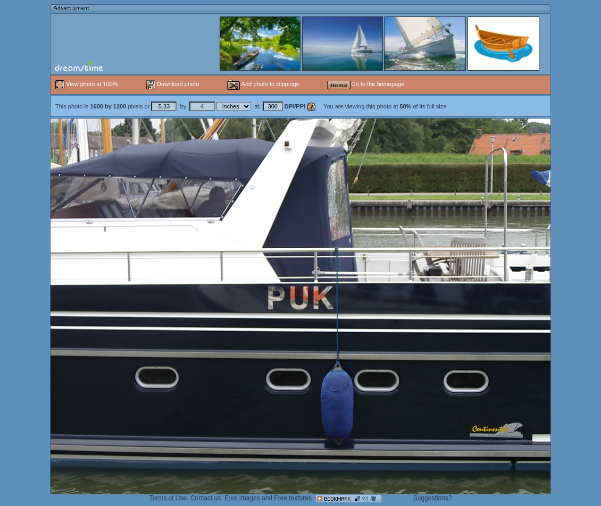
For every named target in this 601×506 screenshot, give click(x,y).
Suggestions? (432, 498)
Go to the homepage (365, 84)
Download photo (172, 84)
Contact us (205, 498)
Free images (242, 498)
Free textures (293, 498)
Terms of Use (168, 498)
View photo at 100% (87, 84)
